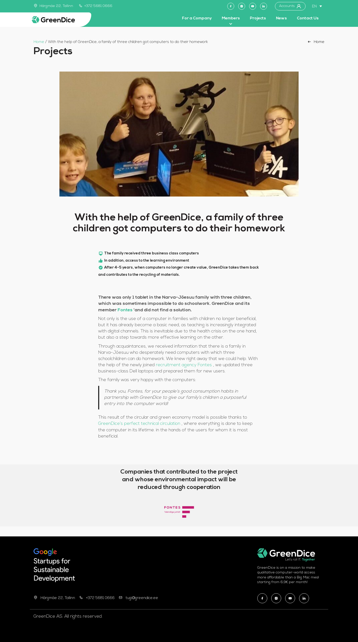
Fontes (126, 310)
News (281, 18)
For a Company (197, 18)
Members (231, 18)
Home (39, 42)
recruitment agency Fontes (184, 365)
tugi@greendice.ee (142, 598)
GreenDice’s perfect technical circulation (139, 423)
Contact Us (308, 18)
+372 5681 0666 (95, 6)
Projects (258, 18)
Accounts (290, 6)
